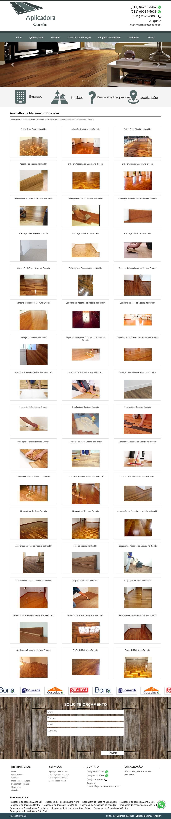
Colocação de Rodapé (58, 778)
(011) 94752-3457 (144, 7)
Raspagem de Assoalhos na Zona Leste (29, 808)
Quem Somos (36, 37)
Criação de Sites (144, 816)
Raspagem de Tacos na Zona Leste (99, 802)
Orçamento (133, 37)
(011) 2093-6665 (144, 16)
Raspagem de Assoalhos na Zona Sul (98, 805)
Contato (151, 37)
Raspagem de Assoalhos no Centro (111, 808)
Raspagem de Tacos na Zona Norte (62, 802)
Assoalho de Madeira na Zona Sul (51, 120)
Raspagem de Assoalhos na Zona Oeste (70, 808)
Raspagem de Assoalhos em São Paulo (29, 811)
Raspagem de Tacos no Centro (25, 805)
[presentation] (70, 744)
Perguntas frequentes (109, 37)
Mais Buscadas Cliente (25, 120)
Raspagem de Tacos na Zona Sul (26, 802)
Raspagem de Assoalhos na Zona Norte (138, 805)
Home (19, 37)
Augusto (155, 21)
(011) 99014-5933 (144, 11)
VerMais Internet (125, 816)
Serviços (55, 37)
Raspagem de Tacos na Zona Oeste (137, 802)
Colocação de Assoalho (58, 775)
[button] (13, 64)
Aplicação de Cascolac (58, 771)
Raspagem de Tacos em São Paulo (60, 805)
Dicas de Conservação (79, 37)
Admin (157, 816)
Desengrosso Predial (57, 781)
